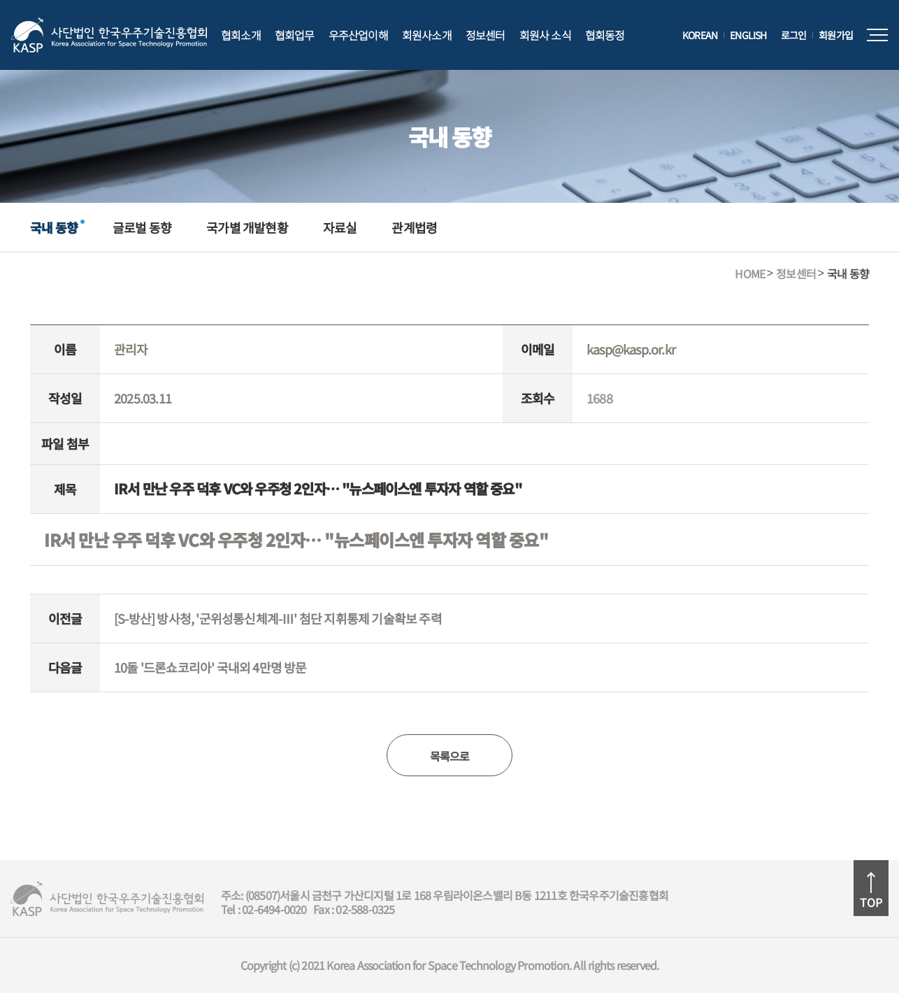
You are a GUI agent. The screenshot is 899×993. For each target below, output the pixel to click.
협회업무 (295, 35)
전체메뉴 (877, 34)
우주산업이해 (358, 35)
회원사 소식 (545, 35)
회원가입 (836, 35)
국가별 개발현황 (247, 227)
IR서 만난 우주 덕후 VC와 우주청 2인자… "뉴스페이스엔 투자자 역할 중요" (296, 540)
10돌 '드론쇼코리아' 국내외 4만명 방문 (210, 667)
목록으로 (450, 756)
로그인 (794, 35)
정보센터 (485, 35)
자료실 (340, 227)
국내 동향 (54, 227)
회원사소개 (427, 35)
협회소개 (241, 35)
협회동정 (605, 35)
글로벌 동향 (142, 227)
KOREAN (699, 35)
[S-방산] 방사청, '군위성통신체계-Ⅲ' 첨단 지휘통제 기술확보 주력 (278, 618)
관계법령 (414, 227)
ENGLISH (748, 35)
